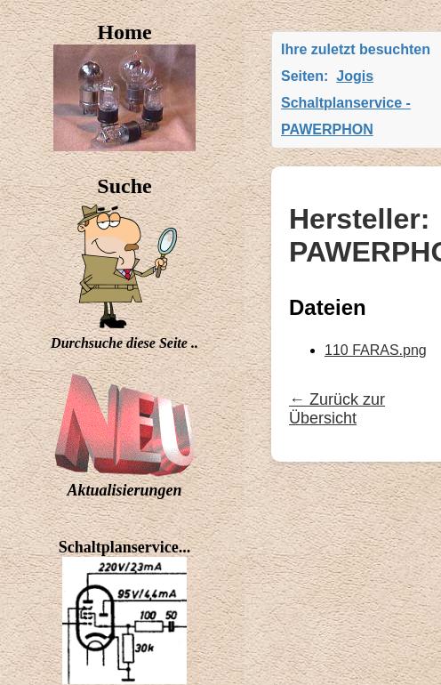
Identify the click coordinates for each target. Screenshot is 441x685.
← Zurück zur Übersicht (337, 409)
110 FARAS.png (376, 350)
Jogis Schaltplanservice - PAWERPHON (346, 102)
